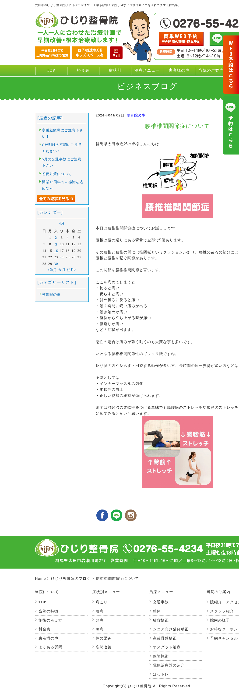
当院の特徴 (48, 611)
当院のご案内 (211, 72)
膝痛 (100, 629)
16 (56, 251)
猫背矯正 (161, 620)
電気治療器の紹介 (169, 665)
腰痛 (100, 611)
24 (62, 257)
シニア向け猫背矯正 (171, 629)
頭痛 (100, 620)
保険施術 (161, 656)
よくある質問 (50, 647)
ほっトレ (161, 674)
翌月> (71, 270)
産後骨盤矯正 (165, 638)
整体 (157, 611)
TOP (51, 70)
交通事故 (161, 602)
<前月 (52, 270)
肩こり (102, 602)
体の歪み (104, 638)
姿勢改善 (104, 647)
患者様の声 (179, 70)
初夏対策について (57, 174)
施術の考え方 (50, 620)
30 (56, 264)
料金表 (83, 70)
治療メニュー (147, 72)
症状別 (115, 72)
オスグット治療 (167, 647)
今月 (62, 270)
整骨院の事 (136, 115)
